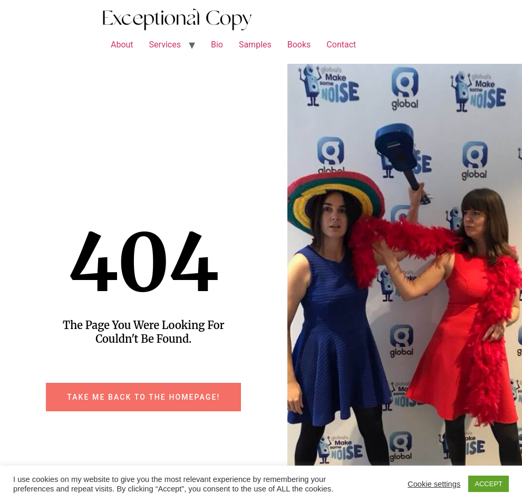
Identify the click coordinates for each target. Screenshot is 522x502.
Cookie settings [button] (434, 484)
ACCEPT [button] (488, 484)
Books (299, 45)
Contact (341, 45)
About (122, 45)
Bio (217, 45)
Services (165, 45)
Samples (255, 45)
